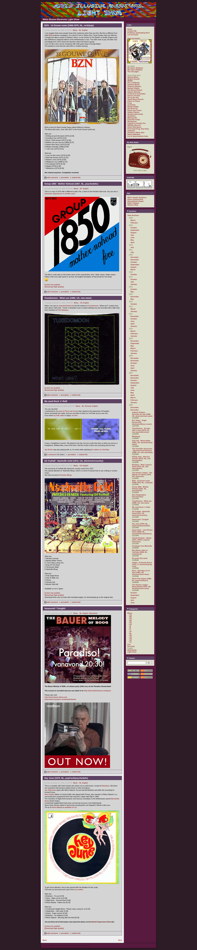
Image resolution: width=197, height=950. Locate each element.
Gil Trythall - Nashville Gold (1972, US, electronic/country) (141, 513)
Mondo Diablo (133, 107)
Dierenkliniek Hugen (135, 201)
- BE (130, 617)
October (134, 228)
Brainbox (106, 786)
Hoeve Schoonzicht (135, 199)
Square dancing (133, 92)
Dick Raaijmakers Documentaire (139, 496)
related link (76, 177)
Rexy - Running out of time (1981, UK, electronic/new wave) (141, 572)
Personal (88, 406)
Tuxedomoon (93, 306)
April (132, 242)
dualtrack (131, 131)
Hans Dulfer (49, 794)
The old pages (133, 71)
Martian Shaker (133, 88)
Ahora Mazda (57, 807)
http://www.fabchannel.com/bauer (97, 691)
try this (75, 415)
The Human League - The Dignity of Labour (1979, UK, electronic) (142, 474)
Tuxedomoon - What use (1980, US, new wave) (142, 502)
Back (45, 940)
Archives (131, 211)
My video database (135, 70)
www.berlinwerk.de (66, 306)
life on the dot (133, 97)
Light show (131, 652)
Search (131, 658)
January (134, 284)
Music (75, 30)
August (133, 232)
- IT (129, 630)
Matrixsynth (132, 118)
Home (129, 29)
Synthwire (131, 116)
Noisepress (132, 121)
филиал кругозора (135, 114)
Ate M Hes (49, 450)
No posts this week (139, 558)
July (132, 235)
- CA (130, 619)
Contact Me (132, 31)
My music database (135, 68)
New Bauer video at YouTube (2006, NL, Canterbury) (140, 552)
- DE (130, 620)
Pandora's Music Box (136, 132)
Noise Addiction (133, 134)
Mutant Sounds (133, 79)
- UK (130, 635)
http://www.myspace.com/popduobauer (60, 699)
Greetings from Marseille (142, 546)
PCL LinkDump (133, 83)
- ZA (130, 641)
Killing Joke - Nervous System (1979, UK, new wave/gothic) (141, 458)
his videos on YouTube (100, 450)
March (133, 220)
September (135, 230)
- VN (130, 639)
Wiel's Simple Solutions (137, 197)
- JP (129, 631)
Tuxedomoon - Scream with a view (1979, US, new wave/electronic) (141, 430)
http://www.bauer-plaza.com (56, 697)
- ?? (129, 643)
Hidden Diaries (133, 112)
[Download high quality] (54, 287)
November (135, 260)
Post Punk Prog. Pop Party (138, 129)
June (133, 237)
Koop (129, 103)
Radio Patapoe (133, 203)
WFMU (130, 81)
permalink (65, 177)
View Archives (133, 215)
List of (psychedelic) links (137, 136)
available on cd (70, 807)
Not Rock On (132, 108)
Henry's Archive (133, 96)
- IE (129, 626)
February (134, 223)
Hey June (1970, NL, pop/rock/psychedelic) (141, 525)
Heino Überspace (134, 127)
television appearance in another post (60, 194)
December (135, 257)
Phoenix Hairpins (134, 86)
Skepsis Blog (132, 205)
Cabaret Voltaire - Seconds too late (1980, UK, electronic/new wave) (142, 414)
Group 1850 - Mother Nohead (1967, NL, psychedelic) (140, 488)
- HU (130, 624)
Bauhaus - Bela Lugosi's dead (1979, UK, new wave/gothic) (142, 466)
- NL (79, 30)
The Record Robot (134, 90)
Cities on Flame (133, 101)
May (132, 240)
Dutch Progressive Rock (101, 922)
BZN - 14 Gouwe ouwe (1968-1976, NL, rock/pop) (142, 481)
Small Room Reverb (135, 99)
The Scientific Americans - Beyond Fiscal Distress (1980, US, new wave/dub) (142, 450)
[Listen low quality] (52, 285)
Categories (132, 609)
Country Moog (66, 475)
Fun (129, 644)
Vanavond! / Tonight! (140, 519)
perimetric (131, 105)
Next (120, 940)
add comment (51, 177)
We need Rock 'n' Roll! (141, 507)
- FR (130, 622)
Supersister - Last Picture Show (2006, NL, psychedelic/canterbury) (142, 532)
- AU (130, 615)
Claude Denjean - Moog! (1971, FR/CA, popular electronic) (141, 540)
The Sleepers (63, 310)
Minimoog (136, 436)
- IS (129, 628)
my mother (78, 889)
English (85, 30)
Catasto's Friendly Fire (136, 123)
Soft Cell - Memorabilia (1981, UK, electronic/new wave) (142, 442)
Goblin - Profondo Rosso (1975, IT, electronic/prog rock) (142, 564)
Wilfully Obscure (134, 125)
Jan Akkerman (50, 790)
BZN (50, 35)
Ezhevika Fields (133, 120)
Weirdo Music (132, 77)
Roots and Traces (134, 110)
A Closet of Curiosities (136, 94)
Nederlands (93, 613)
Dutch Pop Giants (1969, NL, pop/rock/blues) (142, 579)
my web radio (58, 415)
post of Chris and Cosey (68, 411)
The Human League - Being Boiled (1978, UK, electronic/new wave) (141, 586)
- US (80, 303)
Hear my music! (133, 38)
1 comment (50, 454)
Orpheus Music (133, 84)
